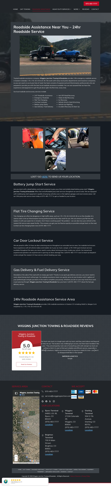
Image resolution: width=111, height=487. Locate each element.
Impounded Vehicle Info (53, 475)
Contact (95, 13)
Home (43, 9)
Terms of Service (75, 480)
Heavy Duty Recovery (65, 473)
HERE (45, 180)
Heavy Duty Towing (52, 473)
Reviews (85, 13)
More (77, 13)
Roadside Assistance (69, 9)
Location (49, 428)
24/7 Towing (53, 9)
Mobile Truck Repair (80, 473)
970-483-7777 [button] (91, 4)
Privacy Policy (86, 480)
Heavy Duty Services (89, 9)
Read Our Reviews (26, 368)
